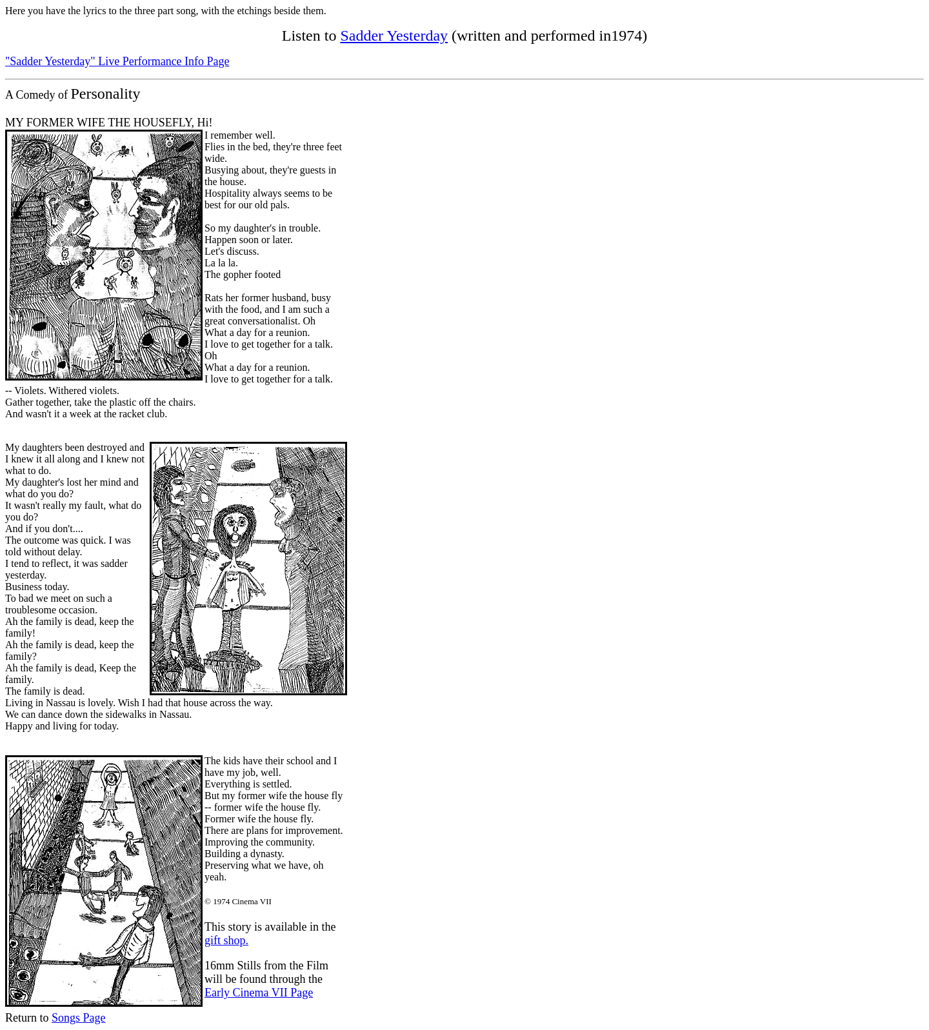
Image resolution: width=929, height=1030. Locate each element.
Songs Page (79, 1017)
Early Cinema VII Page (259, 992)
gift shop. (226, 940)
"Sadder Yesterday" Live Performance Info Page (117, 61)
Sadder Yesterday (394, 35)
